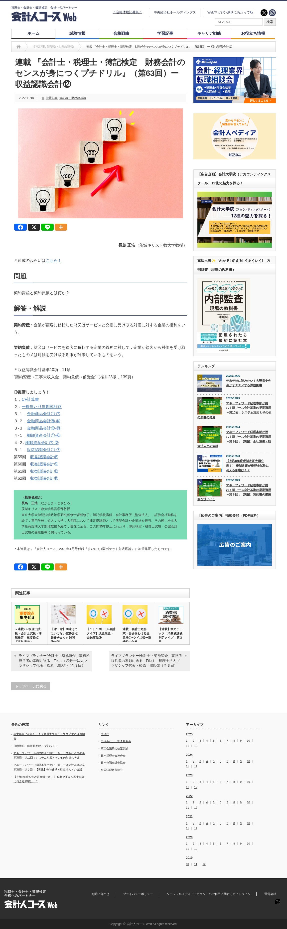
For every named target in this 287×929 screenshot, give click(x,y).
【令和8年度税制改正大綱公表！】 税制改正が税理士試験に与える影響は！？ (247, 465)
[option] (234, 80)
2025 (189, 734)
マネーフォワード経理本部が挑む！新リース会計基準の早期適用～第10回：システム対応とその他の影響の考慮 (234, 410)
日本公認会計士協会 (113, 762)
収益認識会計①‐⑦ (43, 450)
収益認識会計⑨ (44, 464)
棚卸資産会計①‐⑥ (43, 435)
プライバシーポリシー (138, 894)
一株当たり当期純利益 (42, 407)
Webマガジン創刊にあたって (228, 12)
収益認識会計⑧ (44, 457)
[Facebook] (20, 227)
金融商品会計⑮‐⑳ (43, 428)
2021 (189, 816)
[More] (61, 227)
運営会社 (270, 894)
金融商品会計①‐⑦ (43, 414)
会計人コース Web (139, 924)
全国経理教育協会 (112, 769)
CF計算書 (30, 399)
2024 (189, 755)
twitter (264, 12)
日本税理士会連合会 (113, 755)
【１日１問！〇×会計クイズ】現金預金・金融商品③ (101, 633)
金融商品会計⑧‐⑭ (43, 421)
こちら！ (54, 260)
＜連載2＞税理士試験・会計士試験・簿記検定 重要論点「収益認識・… (28, 635)
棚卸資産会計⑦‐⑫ (41, 443)
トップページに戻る (30, 686)
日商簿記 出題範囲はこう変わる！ (35, 745)
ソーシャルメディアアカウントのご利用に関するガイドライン (209, 894)
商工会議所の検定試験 (114, 748)
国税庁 (105, 734)
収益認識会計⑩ (44, 471)
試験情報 (77, 33)
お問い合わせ (100, 894)
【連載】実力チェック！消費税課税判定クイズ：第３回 (170, 635)
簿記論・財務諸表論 (72, 98)
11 (187, 746)
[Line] (47, 227)
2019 (189, 858)
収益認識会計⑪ (44, 478)
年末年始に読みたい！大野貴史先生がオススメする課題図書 (248, 383)
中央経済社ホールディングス (175, 12)
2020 (189, 837)
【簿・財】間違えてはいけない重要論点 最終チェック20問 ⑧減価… (65, 635)
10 (248, 740)
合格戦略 (121, 33)
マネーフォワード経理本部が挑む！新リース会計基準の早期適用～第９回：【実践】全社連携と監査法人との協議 (234, 439)
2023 (189, 775)
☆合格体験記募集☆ (127, 12)
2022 (189, 796)
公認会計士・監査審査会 (116, 741)
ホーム (33, 33)
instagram (272, 12)
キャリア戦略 (209, 33)
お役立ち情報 (253, 33)
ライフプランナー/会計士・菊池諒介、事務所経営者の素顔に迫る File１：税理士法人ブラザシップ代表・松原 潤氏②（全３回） (146, 660)
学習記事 (165, 33)
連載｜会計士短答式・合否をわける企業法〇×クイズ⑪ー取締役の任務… (137, 635)
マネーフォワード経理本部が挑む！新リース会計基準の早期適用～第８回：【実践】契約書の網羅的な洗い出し (234, 492)
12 (195, 746)
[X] (34, 227)
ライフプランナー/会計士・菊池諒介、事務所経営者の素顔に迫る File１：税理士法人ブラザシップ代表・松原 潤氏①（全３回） (54, 660)
